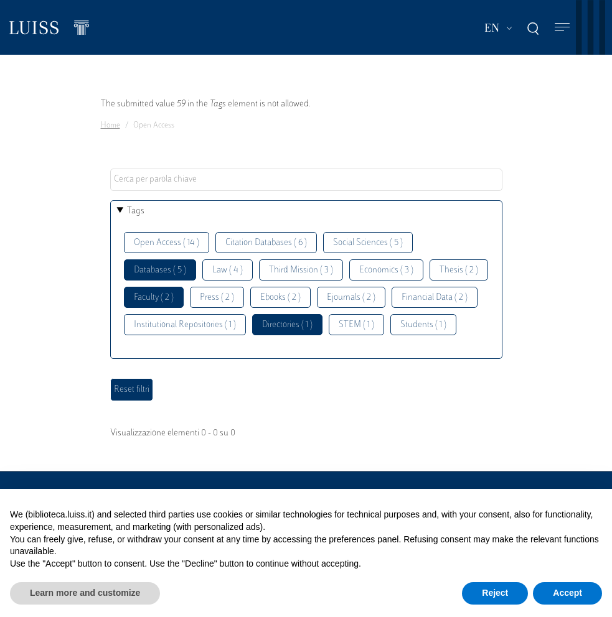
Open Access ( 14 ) (166, 243)
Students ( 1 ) (423, 325)
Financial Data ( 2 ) (435, 297)
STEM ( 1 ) (356, 325)
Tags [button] (135, 211)
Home (110, 125)
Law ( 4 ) (227, 270)
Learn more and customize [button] (85, 593)
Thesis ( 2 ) (459, 270)
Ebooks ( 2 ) (280, 297)
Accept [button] (567, 593)
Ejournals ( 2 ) (351, 297)
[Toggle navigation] (562, 27)
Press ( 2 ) (217, 297)
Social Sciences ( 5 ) (368, 243)
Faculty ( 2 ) (154, 297)
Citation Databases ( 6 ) (266, 243)
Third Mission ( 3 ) (301, 270)
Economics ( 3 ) (386, 270)
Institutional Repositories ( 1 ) (185, 325)
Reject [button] (495, 593)
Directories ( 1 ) (287, 325)
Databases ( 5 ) (160, 270)
